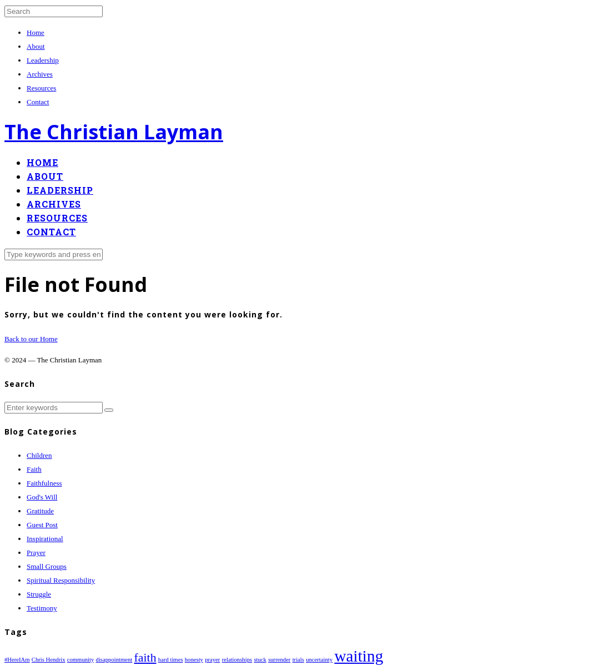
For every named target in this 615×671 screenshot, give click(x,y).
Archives (40, 74)
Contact (38, 102)
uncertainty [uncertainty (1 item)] (319, 660)
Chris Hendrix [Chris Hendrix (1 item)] (48, 660)
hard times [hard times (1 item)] (170, 660)
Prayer (36, 552)
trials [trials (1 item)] (298, 660)
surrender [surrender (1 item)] (279, 660)
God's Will (42, 497)
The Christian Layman (113, 131)
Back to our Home (31, 339)
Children (39, 455)
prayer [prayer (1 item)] (212, 660)
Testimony (42, 608)
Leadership (43, 60)
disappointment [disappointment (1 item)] (114, 660)
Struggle (39, 594)
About (36, 46)
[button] (108, 410)
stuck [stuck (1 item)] (260, 660)
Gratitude (40, 511)
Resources (41, 88)
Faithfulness (44, 483)
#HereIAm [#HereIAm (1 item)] (17, 660)
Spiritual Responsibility (61, 580)
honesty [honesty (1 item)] (194, 660)
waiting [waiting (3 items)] (358, 656)
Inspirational (45, 538)
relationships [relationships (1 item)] (237, 660)
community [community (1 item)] (80, 660)
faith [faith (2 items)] (145, 657)
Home (35, 32)
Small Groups (47, 566)
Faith (34, 469)
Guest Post (42, 525)
